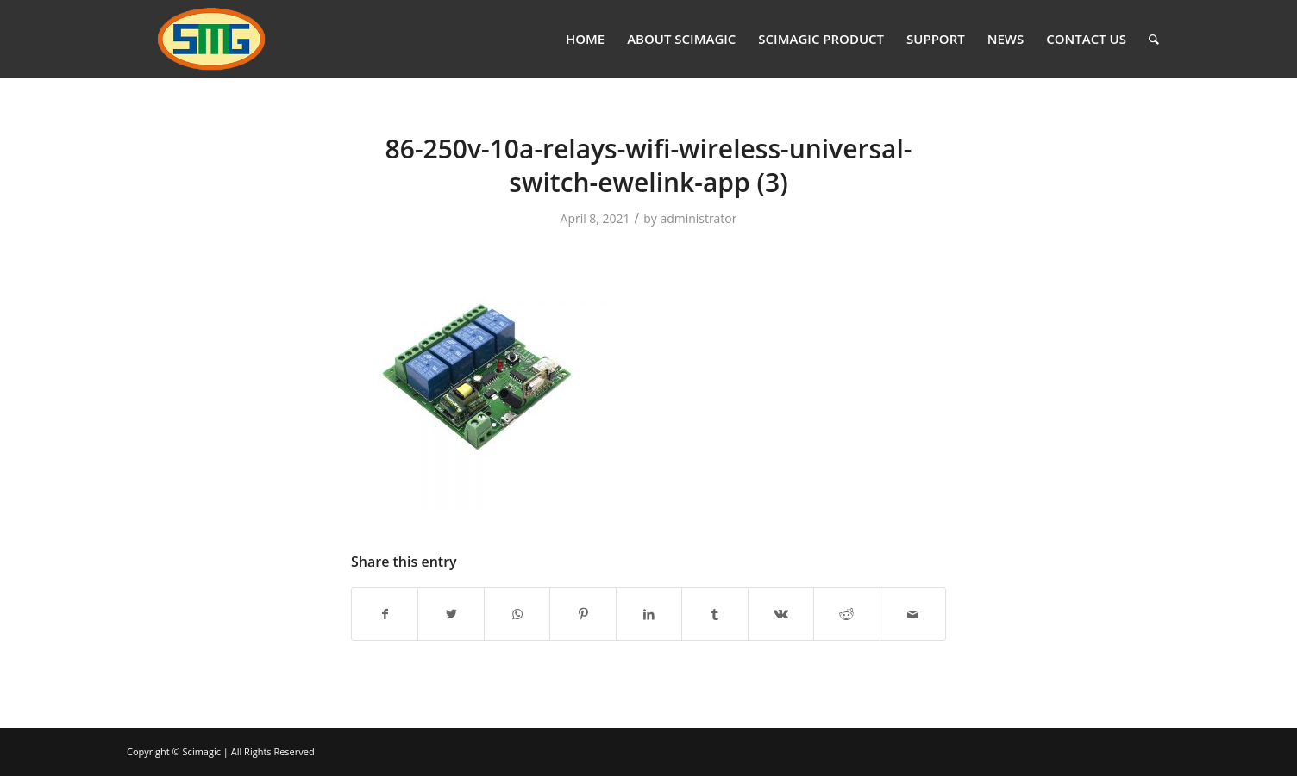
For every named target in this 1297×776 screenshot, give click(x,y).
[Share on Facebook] (384, 614)
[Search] (1153, 39)
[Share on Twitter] (450, 614)
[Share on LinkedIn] (649, 614)
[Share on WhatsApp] (517, 614)
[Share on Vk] (781, 614)
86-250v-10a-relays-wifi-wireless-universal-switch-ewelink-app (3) (648, 165)
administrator (698, 218)
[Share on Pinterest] (582, 614)
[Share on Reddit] (846, 614)
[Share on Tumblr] (714, 614)
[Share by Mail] (913, 614)
